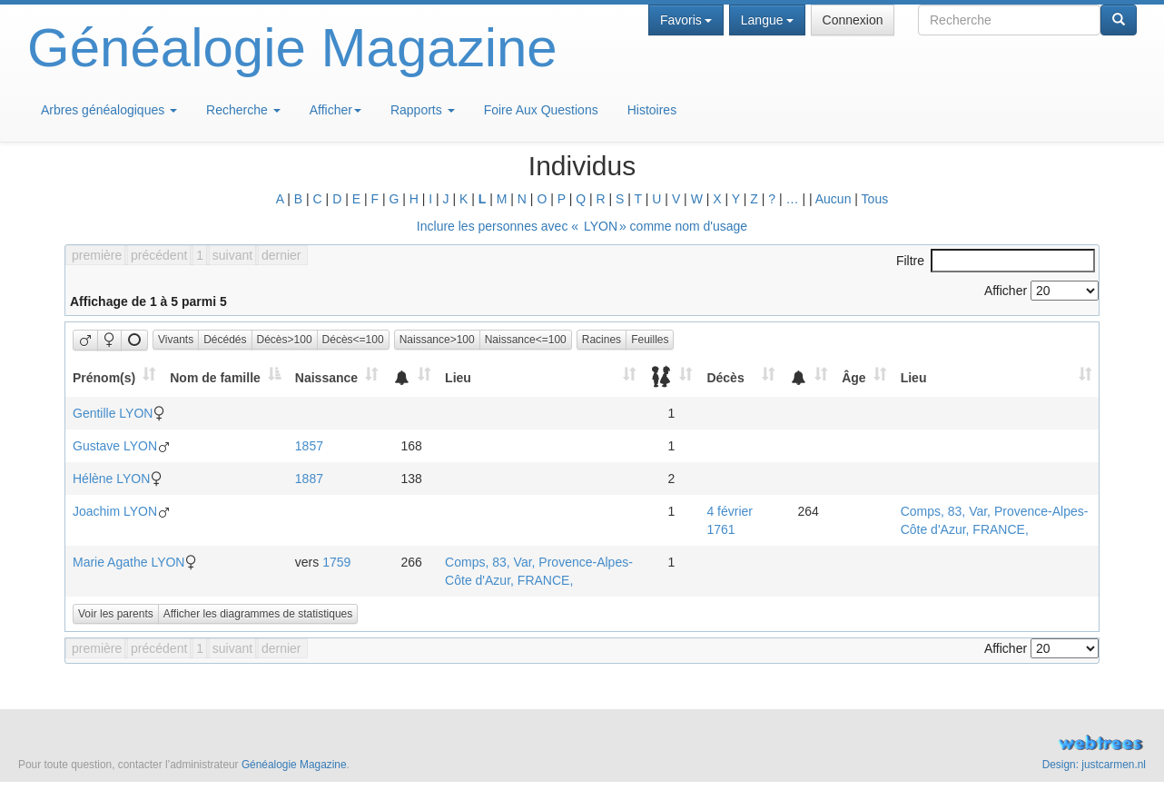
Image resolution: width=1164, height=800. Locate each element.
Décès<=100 (353, 339)
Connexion (853, 20)
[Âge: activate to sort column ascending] (863, 377)
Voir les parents (115, 613)
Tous (875, 199)
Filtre (995, 260)
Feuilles (649, 339)
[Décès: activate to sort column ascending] (740, 377)
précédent (159, 255)
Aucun (833, 199)
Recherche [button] (243, 110)
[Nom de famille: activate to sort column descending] (225, 377)
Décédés (224, 339)
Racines (601, 339)
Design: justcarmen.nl (1094, 764)
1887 (309, 478)
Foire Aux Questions (541, 110)
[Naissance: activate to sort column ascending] (336, 377)
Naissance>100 (437, 339)
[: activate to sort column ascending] (411, 377)
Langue (767, 20)
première (97, 255)
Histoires (651, 110)
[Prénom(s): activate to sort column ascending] (114, 377)
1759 (336, 562)
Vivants (175, 339)
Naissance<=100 (526, 339)
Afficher (335, 110)
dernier (281, 255)
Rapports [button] (422, 110)
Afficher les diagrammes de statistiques (258, 613)
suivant (232, 255)
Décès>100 (284, 339)
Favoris (686, 20)
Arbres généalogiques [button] (109, 110)
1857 (309, 446)
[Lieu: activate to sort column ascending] (540, 377)
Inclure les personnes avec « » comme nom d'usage (582, 226)
